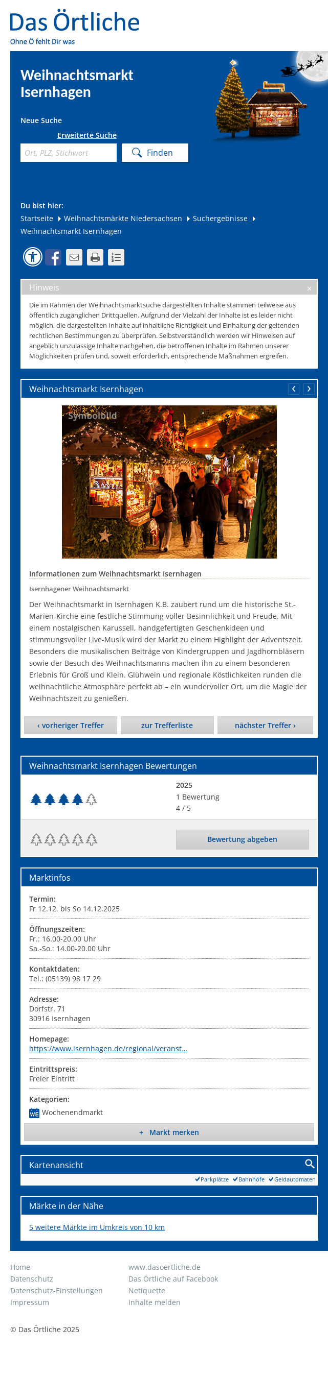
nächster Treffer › (265, 725)
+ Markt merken (169, 1132)
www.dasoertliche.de (164, 1267)
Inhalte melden (154, 1302)
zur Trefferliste (167, 725)
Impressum (29, 1302)
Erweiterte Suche (87, 135)
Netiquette (146, 1290)
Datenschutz (31, 1279)
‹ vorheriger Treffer (70, 725)
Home (20, 1267)
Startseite (36, 218)
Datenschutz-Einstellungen (56, 1290)
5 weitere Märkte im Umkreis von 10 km (97, 1227)
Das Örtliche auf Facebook (173, 1279)
